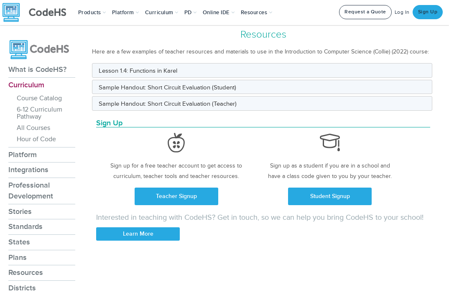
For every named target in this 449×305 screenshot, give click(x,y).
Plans (17, 257)
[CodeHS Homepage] (37, 12)
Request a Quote (365, 12)
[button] (92, 12)
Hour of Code (36, 139)
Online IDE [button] (219, 12)
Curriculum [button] (162, 12)
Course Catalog (39, 98)
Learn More (138, 233)
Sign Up (428, 12)
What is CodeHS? (37, 69)
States (19, 242)
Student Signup (330, 196)
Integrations (28, 169)
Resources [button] (257, 12)
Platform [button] (125, 12)
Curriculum (26, 84)
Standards (25, 226)
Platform (22, 154)
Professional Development (30, 190)
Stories (20, 211)
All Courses (33, 128)
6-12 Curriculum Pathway (39, 113)
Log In (402, 12)
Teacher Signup (176, 196)
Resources (25, 272)
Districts (22, 287)
